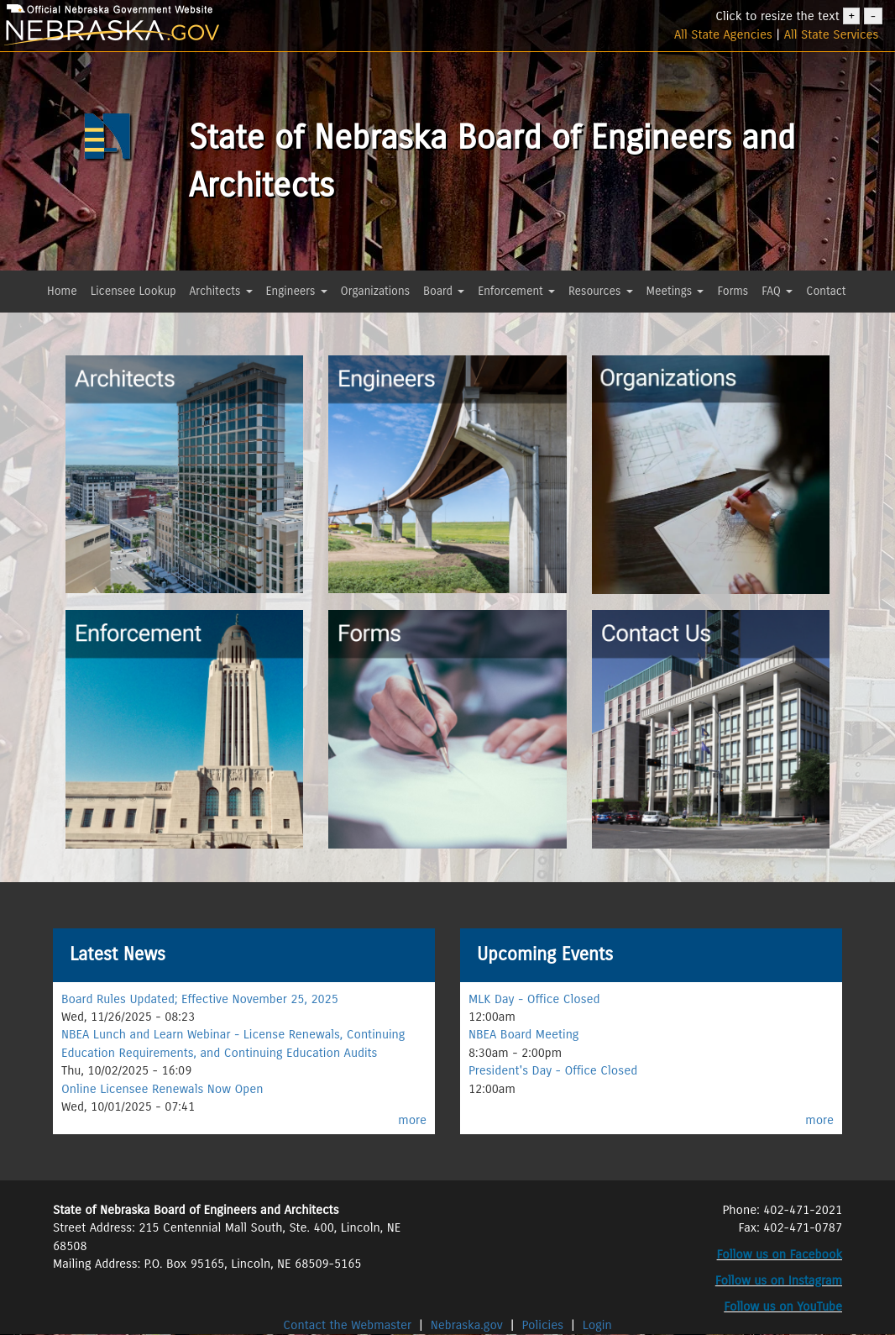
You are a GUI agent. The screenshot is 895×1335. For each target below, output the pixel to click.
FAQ (777, 291)
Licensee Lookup (133, 291)
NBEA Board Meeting (523, 1034)
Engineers (296, 291)
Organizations (376, 291)
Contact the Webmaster (349, 1324)
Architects (221, 291)
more (412, 1119)
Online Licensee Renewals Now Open (162, 1088)
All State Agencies (723, 34)
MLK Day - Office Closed (534, 999)
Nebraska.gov (467, 1324)
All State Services (831, 34)
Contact (825, 291)
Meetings (675, 291)
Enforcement (516, 291)
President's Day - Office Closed (552, 1070)
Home (62, 291)
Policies (543, 1324)
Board (443, 291)
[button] (51, 322)
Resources (600, 291)
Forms (732, 291)
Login (597, 1324)
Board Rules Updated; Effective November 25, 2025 (199, 999)
